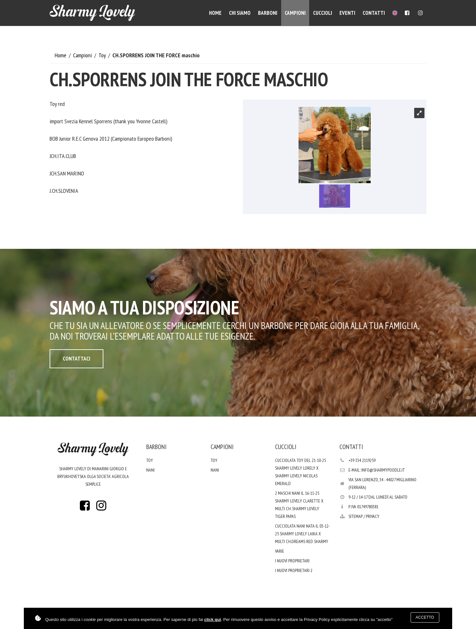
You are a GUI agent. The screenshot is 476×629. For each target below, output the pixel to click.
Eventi (347, 12)
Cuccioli (322, 12)
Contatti (374, 12)
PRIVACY (372, 516)
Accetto (425, 617)
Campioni (295, 12)
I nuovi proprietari (292, 561)
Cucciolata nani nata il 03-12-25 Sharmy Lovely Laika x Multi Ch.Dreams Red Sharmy (302, 533)
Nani (150, 470)
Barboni (267, 12)
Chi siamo (240, 12)
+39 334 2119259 (362, 460)
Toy (103, 55)
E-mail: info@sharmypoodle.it (376, 470)
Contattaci (76, 358)
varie (279, 551)
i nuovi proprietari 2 (293, 570)
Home (215, 12)
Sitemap (355, 516)
